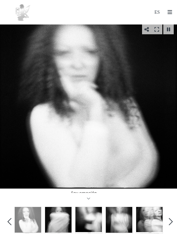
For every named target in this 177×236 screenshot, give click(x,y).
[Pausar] (168, 29)
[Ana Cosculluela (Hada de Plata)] (23, 12)
